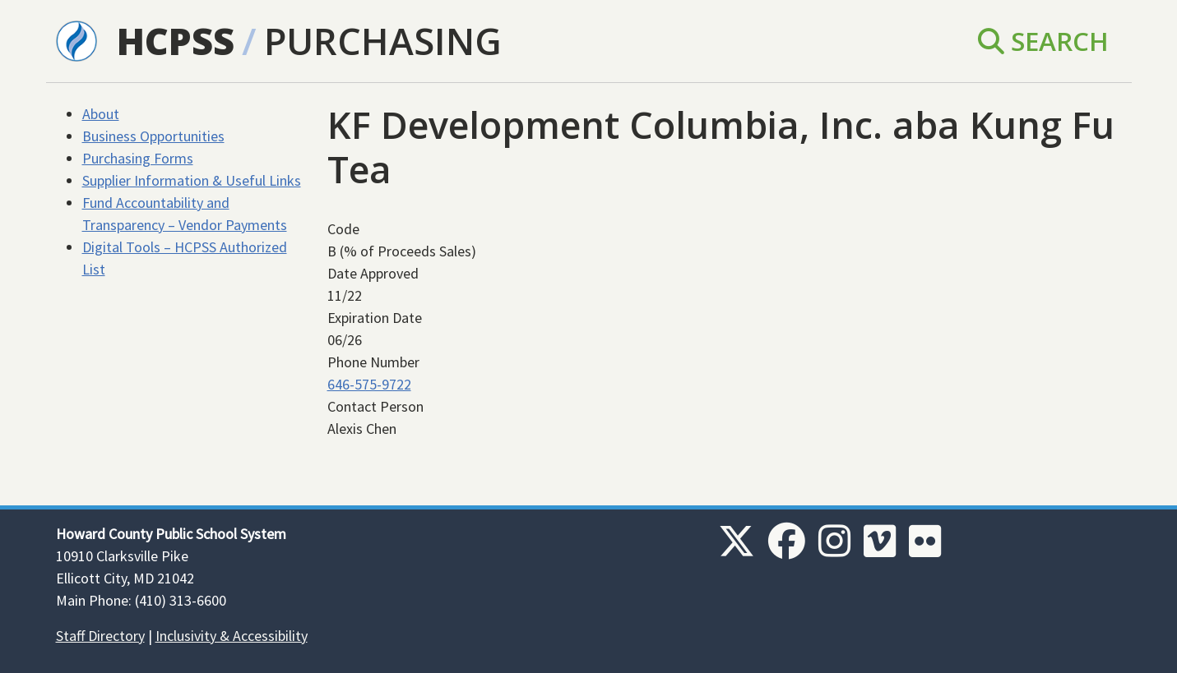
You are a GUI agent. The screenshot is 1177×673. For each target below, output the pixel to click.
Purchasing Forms (137, 158)
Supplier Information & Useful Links (191, 180)
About (100, 113)
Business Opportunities (153, 136)
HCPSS (175, 41)
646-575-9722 (369, 384)
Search (1043, 40)
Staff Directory (100, 635)
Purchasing (383, 41)
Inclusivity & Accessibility (231, 635)
